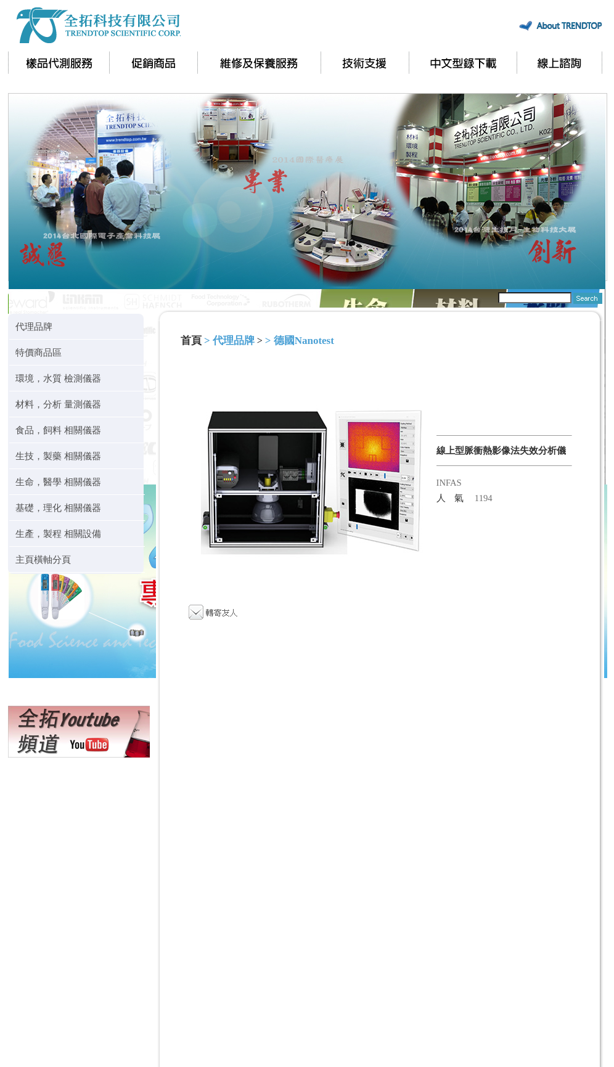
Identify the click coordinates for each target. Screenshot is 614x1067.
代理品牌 (33, 326)
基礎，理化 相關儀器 (58, 507)
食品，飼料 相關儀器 (58, 430)
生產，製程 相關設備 (58, 533)
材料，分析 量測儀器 (58, 404)
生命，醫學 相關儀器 (58, 481)
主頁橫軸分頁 (43, 559)
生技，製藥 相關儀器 (58, 456)
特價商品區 (38, 352)
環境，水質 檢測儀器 (58, 378)
